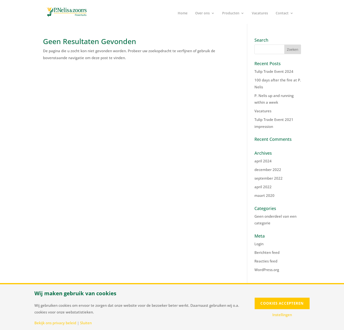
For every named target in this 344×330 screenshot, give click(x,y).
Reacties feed (265, 261)
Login (258, 243)
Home (183, 13)
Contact (282, 13)
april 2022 (263, 186)
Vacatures (260, 13)
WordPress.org (266, 269)
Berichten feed (267, 252)
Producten (230, 13)
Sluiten (86, 323)
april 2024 (263, 161)
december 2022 (267, 169)
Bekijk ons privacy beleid (55, 323)
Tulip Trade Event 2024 (273, 71)
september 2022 (268, 178)
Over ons (202, 13)
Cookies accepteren (282, 303)
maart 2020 (264, 195)
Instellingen (282, 315)
